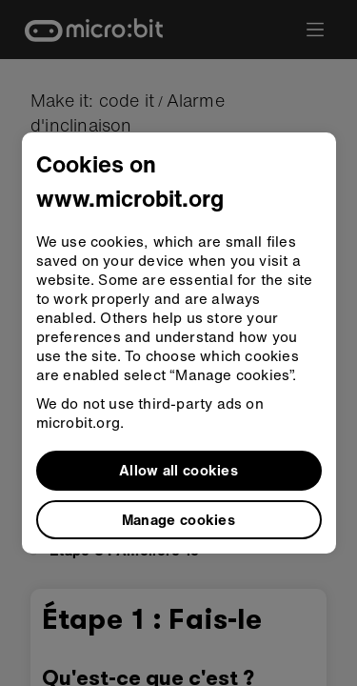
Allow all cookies (178, 469)
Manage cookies (178, 519)
